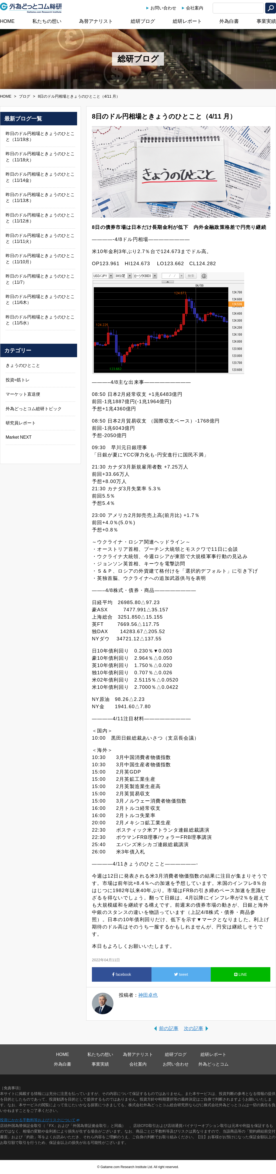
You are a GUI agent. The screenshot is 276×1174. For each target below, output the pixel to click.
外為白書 (229, 21)
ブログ (24, 96)
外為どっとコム (213, 1064)
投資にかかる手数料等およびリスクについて (37, 1120)
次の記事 (193, 1028)
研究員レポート (21, 423)
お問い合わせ (163, 8)
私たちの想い (46, 21)
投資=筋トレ (18, 380)
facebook (121, 974)
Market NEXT (19, 437)
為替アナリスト (96, 21)
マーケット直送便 (23, 394)
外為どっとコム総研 (31, 8)
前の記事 (168, 1028)
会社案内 (194, 8)
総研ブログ (143, 21)
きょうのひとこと (23, 365)
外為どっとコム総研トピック (34, 408)
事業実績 (266, 21)
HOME (7, 21)
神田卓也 (148, 995)
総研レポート (187, 21)
